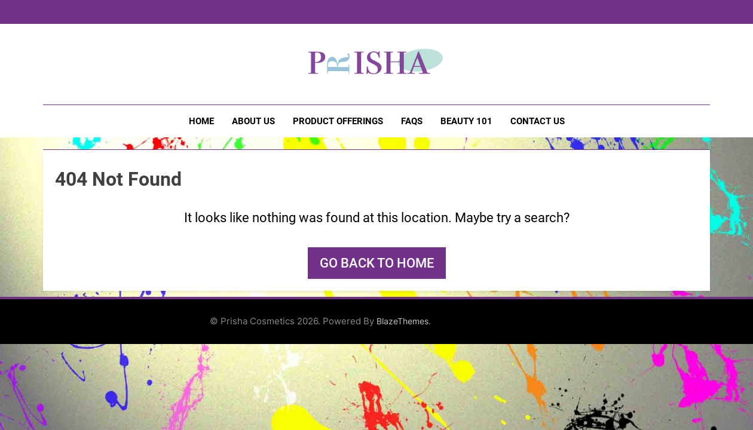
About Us (253, 121)
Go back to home (377, 263)
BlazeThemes (402, 321)
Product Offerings (338, 121)
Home (201, 121)
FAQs (412, 121)
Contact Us (537, 121)
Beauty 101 (466, 121)
